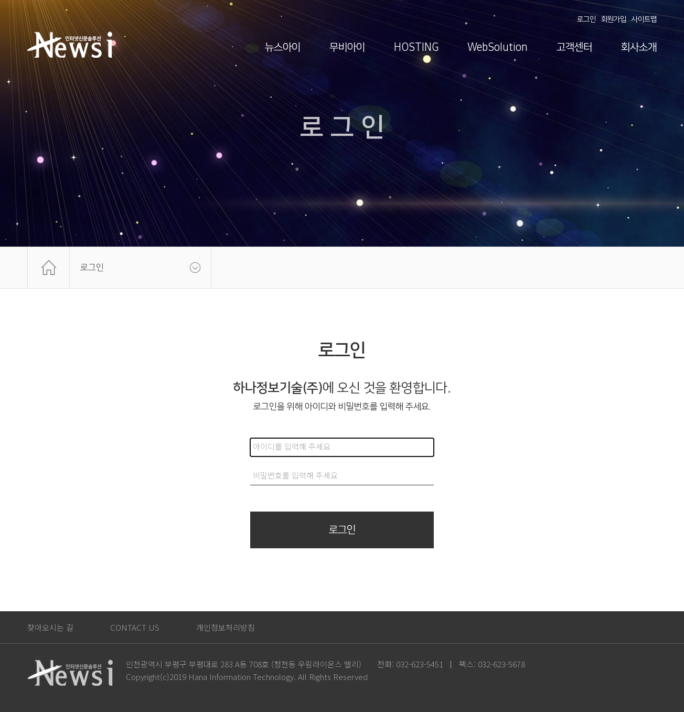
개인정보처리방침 (225, 627)
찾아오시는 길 (50, 627)
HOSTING (416, 47)
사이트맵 (644, 19)
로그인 (586, 19)
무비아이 (347, 47)
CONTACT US (134, 627)
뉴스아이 (283, 47)
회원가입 (613, 19)
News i (69, 44)
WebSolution (497, 47)
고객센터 (574, 47)
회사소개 (639, 47)
